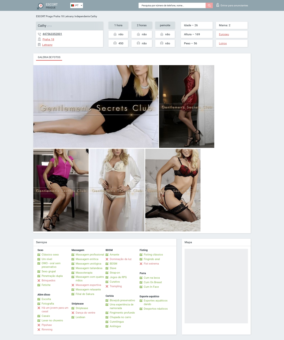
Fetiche (46, 285)
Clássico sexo (50, 254)
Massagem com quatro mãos (90, 278)
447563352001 (52, 34)
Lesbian (80, 317)
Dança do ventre (85, 312)
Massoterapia (84, 272)
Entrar (232, 5)
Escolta (46, 299)
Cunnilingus (117, 321)
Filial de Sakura (85, 294)
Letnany (69, 16)
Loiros (223, 43)
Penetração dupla (52, 276)
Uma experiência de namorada (121, 306)
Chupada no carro (120, 317)
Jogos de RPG (118, 277)
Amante (114, 254)
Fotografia (48, 303)
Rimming (47, 329)
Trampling (116, 286)
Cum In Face (151, 286)
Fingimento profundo (122, 312)
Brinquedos (48, 280)
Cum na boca (152, 277)
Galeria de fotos (49, 57)
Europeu (224, 34)
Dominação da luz (120, 259)
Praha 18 (58, 16)
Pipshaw (47, 325)
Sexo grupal (49, 271)
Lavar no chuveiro (52, 320)
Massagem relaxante (88, 289)
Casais (46, 316)
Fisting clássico (153, 254)
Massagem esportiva (88, 285)
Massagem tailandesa (89, 268)
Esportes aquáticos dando (156, 302)
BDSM (113, 263)
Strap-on (115, 272)
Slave (113, 268)
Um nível (47, 259)
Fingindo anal (152, 259)
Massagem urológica (88, 263)
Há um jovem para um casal (55, 309)
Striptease (82, 308)
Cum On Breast (153, 282)
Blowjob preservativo (122, 300)
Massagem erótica (87, 259)
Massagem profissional (90, 254)
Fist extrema (151, 263)
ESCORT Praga (44, 16)
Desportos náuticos (156, 308)
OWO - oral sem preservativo (51, 265)
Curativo (115, 281)
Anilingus (115, 326)
